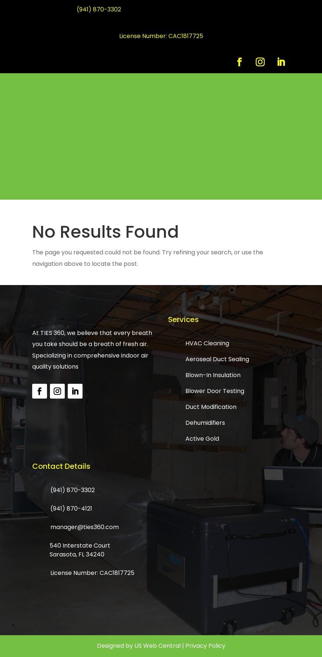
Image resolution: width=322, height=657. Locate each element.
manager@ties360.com (84, 527)
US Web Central (157, 645)
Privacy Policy (205, 645)
